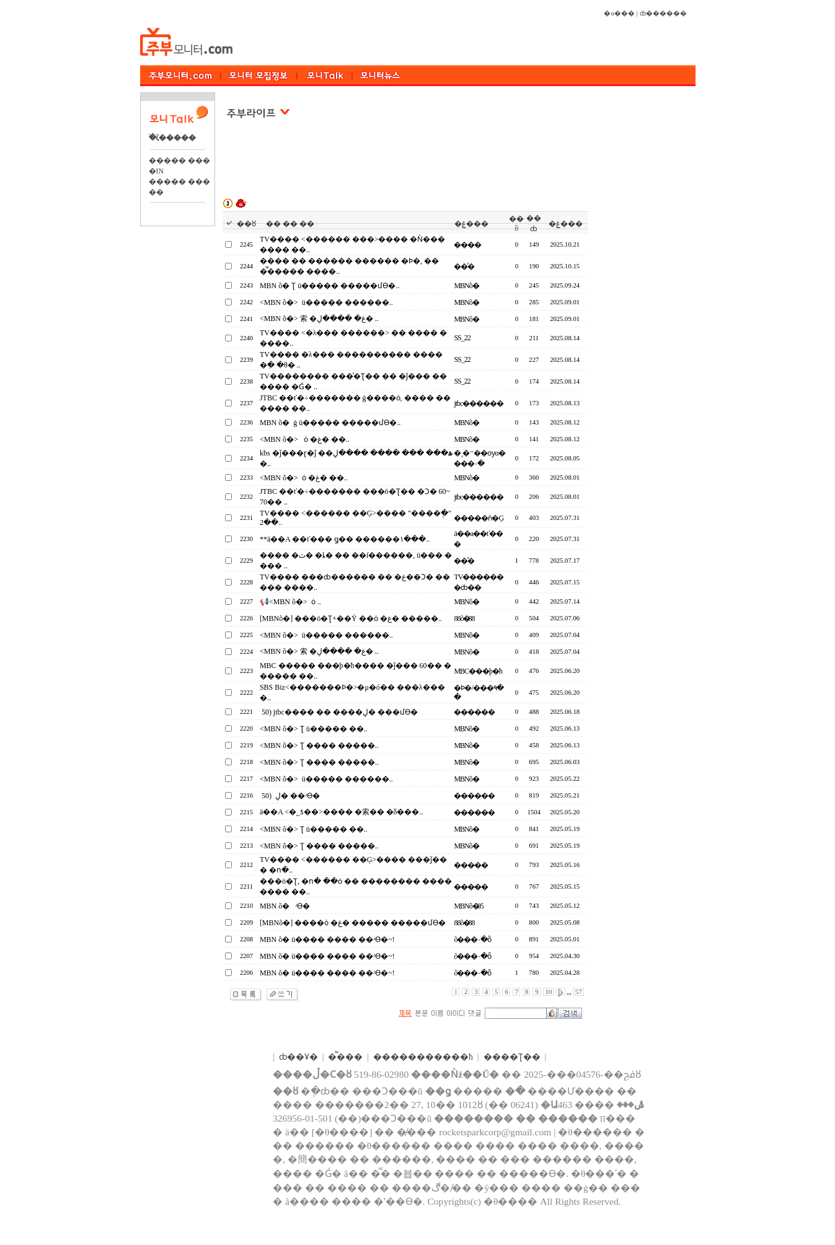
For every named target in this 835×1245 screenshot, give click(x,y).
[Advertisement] (407, 167)
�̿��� (345, 1057)
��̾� (464, 266)
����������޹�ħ (423, 1057)
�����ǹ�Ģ (478, 518)
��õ (516, 223)
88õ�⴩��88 (464, 618)
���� (467, 244)
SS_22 (462, 337)
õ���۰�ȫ (472, 939)
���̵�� (471, 865)
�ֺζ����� (173, 137)
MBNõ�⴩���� (464, 285)
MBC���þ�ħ (478, 671)
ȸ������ (663, 13)
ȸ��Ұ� (298, 1057)
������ (474, 712)
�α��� (619, 13)
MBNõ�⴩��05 (468, 906)
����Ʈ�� (512, 1057)
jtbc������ (478, 403)
